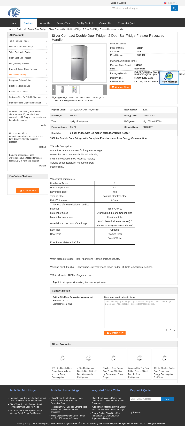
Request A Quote (127, 23)
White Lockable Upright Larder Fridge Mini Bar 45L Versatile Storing (68, 417)
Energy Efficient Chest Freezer (23, 69)
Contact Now (122, 87)
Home (14, 23)
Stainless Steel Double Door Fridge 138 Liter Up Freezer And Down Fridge (113, 373)
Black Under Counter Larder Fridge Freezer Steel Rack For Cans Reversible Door (67, 400)
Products (28, 23)
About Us (45, 23)
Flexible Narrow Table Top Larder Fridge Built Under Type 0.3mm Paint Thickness (69, 409)
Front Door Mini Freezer (20, 58)
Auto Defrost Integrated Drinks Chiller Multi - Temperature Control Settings (109, 408)
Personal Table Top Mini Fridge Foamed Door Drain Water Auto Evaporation (28, 399)
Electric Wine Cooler (18, 91)
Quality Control (85, 23)
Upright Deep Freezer (19, 63)
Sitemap (136, 412)
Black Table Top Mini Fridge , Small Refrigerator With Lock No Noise (26, 405)
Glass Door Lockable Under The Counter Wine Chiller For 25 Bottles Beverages (108, 400)
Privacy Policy (23, 423)
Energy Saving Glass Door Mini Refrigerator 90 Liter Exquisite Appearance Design (106, 416)
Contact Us (105, 23)
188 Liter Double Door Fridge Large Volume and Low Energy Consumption (62, 373)
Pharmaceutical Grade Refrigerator (25, 103)
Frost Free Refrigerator (19, 86)
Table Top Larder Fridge (20, 52)
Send (167, 399)
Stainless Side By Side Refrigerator (25, 97)
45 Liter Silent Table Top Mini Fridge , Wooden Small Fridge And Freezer (26, 411)
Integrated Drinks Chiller (20, 80)
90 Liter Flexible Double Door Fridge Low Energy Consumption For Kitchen (164, 373)
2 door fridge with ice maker (70, 282)
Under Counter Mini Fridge (21, 46)
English (173, 3)
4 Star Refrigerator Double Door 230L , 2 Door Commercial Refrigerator (87, 373)
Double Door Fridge (37, 29)
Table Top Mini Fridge (19, 41)
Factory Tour (63, 23)
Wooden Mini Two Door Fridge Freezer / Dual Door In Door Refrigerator (138, 373)
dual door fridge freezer (95, 282)
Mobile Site (136, 416)
